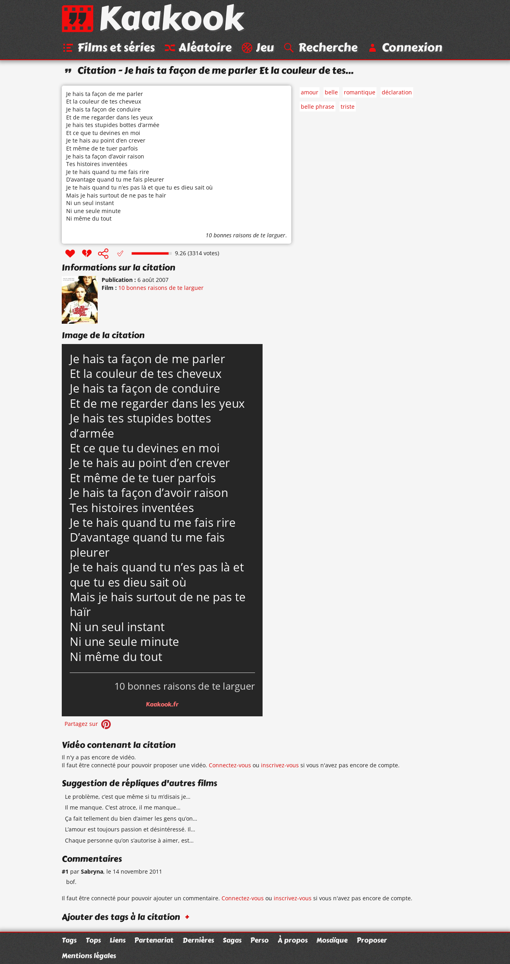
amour (309, 92)
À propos (293, 940)
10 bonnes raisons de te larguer (245, 235)
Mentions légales (89, 955)
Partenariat (153, 940)
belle (331, 92)
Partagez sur (88, 723)
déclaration (397, 92)
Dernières (198, 940)
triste (348, 106)
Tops (93, 940)
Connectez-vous (230, 765)
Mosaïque (331, 940)
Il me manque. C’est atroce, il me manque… (122, 807)
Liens (118, 940)
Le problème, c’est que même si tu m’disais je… (127, 796)
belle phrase (317, 106)
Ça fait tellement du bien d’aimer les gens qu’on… (131, 818)
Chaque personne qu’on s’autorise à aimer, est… (129, 840)
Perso (259, 940)
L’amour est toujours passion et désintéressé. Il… (130, 829)
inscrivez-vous (280, 765)
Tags (69, 940)
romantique (359, 92)
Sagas (232, 940)
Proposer (372, 940)
